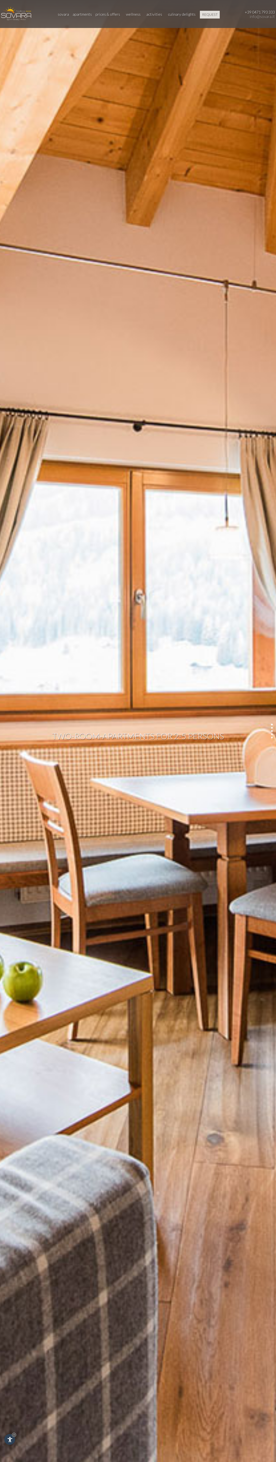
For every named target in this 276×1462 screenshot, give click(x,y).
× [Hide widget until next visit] (14, 1434)
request (210, 14)
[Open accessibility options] (9, 1439)
